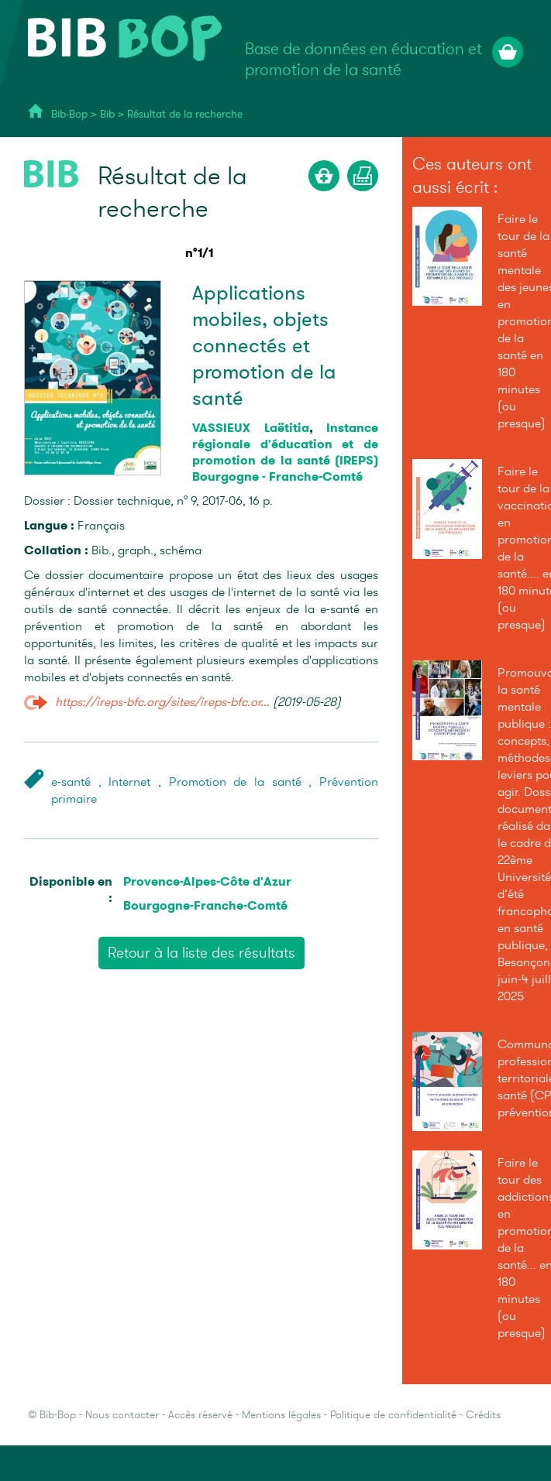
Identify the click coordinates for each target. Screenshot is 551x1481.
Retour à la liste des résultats (201, 953)
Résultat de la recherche (185, 114)
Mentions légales (281, 1414)
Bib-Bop (69, 114)
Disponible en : (70, 889)
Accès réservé (200, 1414)
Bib (107, 114)
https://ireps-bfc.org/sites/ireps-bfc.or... (162, 702)
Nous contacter (122, 1414)
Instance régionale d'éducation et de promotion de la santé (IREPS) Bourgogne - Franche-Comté (285, 452)
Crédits (483, 1414)
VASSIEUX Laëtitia (250, 428)
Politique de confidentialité (393, 1414)
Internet (129, 781)
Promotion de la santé (235, 781)
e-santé (71, 781)
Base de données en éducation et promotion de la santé (363, 60)
